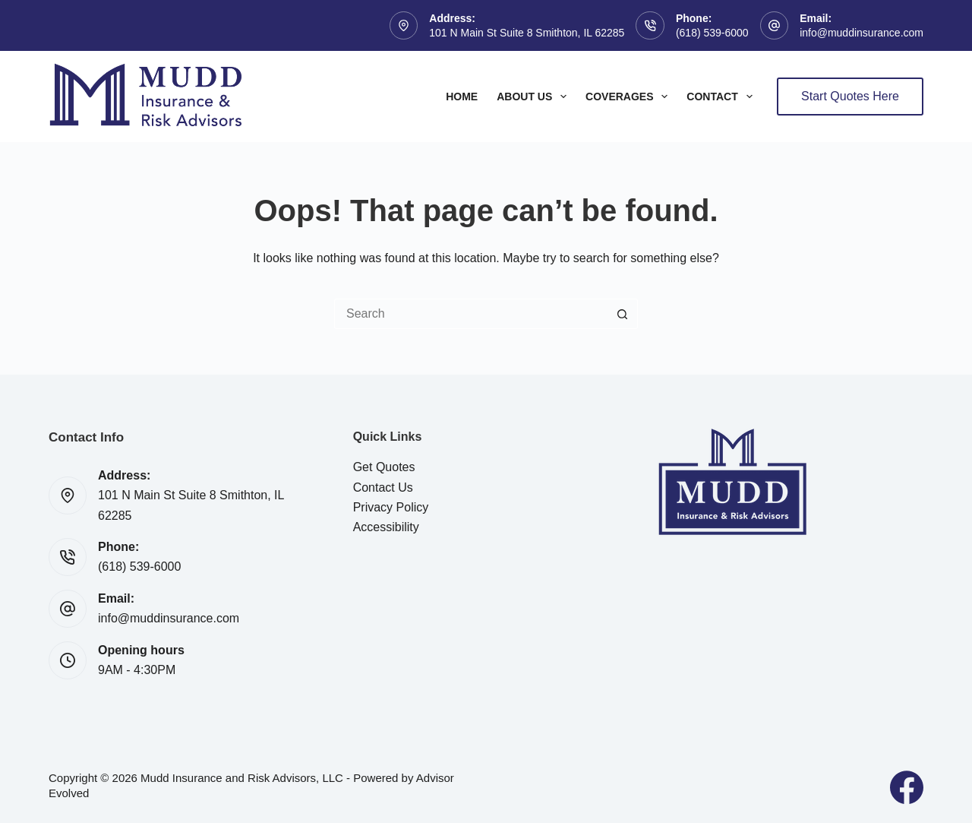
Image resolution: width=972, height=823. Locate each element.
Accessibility (386, 527)
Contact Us (383, 487)
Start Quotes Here (850, 96)
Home (462, 96)
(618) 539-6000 (712, 33)
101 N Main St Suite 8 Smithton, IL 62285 (526, 33)
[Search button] (623, 314)
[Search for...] (471, 314)
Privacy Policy (391, 507)
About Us (535, 96)
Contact (722, 96)
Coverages (629, 96)
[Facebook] (906, 787)
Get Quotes (384, 467)
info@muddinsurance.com (861, 33)
